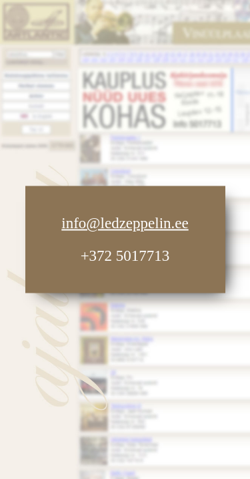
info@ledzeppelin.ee (124, 223)
